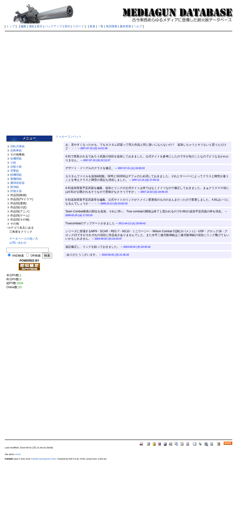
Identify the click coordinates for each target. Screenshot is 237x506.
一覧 (100, 26)
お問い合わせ (18, 242)
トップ (10, 26)
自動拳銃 (16, 150)
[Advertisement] (117, 81)
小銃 (13, 162)
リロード (78, 26)
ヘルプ (137, 26)
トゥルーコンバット (69, 136)
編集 (23, 26)
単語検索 (111, 26)
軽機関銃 (16, 174)
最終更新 (125, 26)
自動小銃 (16, 166)
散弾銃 (14, 187)
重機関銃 (16, 179)
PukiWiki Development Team (43, 459)
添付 (67, 26)
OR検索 (36, 255)
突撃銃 (14, 170)
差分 (39, 26)
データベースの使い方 (23, 238)
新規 (92, 26)
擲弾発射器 (17, 183)
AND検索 (18, 255)
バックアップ (53, 26)
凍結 (31, 26)
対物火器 (16, 191)
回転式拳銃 (17, 146)
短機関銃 (16, 158)
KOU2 (18, 454)
